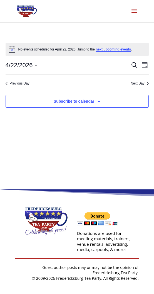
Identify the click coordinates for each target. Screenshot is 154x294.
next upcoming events (113, 49)
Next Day (139, 83)
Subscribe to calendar (74, 101)
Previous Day (17, 83)
